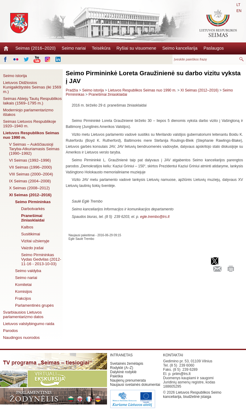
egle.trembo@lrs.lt (155, 217)
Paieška (116, 376)
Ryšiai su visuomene (136, 48)
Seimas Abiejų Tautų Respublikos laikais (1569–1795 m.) (32, 100)
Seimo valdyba (28, 270)
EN (238, 11)
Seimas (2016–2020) (35, 48)
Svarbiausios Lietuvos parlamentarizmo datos (23, 314)
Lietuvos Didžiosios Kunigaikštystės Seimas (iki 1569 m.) (32, 87)
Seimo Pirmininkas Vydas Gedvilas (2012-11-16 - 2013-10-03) (41, 259)
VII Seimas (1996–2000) (30, 167)
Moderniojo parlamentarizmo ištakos (28, 112)
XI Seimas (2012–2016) (30, 195)
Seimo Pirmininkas (33, 202)
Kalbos (27, 227)
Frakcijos (23, 298)
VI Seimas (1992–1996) (30, 160)
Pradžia (72, 90)
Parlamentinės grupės (34, 305)
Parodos (10, 330)
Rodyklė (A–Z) (121, 368)
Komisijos (23, 291)
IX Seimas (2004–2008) (30, 181)
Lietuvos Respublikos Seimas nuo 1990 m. (31, 135)
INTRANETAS (121, 355)
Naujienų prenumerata (128, 380)
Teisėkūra (101, 48)
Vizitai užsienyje (35, 241)
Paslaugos (213, 48)
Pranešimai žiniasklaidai (33, 217)
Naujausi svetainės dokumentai (135, 385)
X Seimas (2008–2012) (29, 188)
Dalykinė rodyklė (123, 372)
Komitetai (23, 284)
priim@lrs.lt (181, 374)
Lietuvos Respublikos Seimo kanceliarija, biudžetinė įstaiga (192, 394)
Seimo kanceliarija (179, 48)
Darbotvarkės (33, 208)
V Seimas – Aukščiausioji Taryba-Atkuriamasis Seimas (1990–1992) (34, 149)
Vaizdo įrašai (32, 248)
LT (238, 5)
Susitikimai (30, 234)
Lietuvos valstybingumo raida (28, 323)
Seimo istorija (15, 75)
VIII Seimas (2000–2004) (31, 174)
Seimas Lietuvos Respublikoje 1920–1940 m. (29, 123)
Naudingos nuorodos (21, 337)
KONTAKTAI (173, 355)
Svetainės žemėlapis (126, 363)
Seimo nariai (74, 48)
